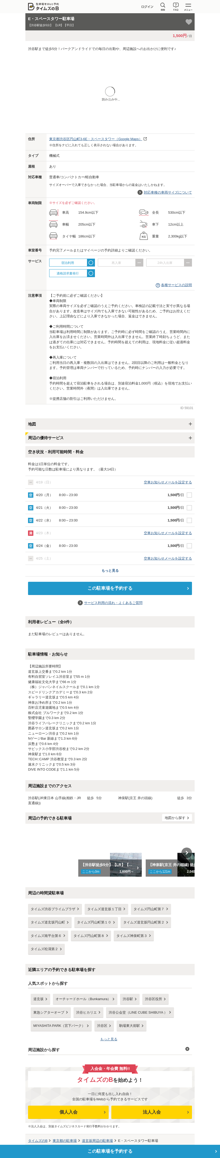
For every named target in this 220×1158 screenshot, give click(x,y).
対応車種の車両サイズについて (168, 192)
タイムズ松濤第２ (44, 949)
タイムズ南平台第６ (46, 936)
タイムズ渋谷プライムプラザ (53, 909)
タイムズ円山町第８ (89, 936)
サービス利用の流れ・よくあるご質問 (113, 603)
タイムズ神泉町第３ (131, 936)
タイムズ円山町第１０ (94, 922)
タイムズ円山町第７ (149, 909)
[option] (110, 853)
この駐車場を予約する (110, 588)
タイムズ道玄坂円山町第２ (143, 922)
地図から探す (175, 818)
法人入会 (152, 1112)
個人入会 (68, 1112)
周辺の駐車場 (97, 1141)
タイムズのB (38, 1141)
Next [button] (186, 853)
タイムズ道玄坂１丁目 (104, 909)
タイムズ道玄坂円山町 (48, 922)
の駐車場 (65, 1141)
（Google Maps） (95, 139)
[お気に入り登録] (189, 22)
